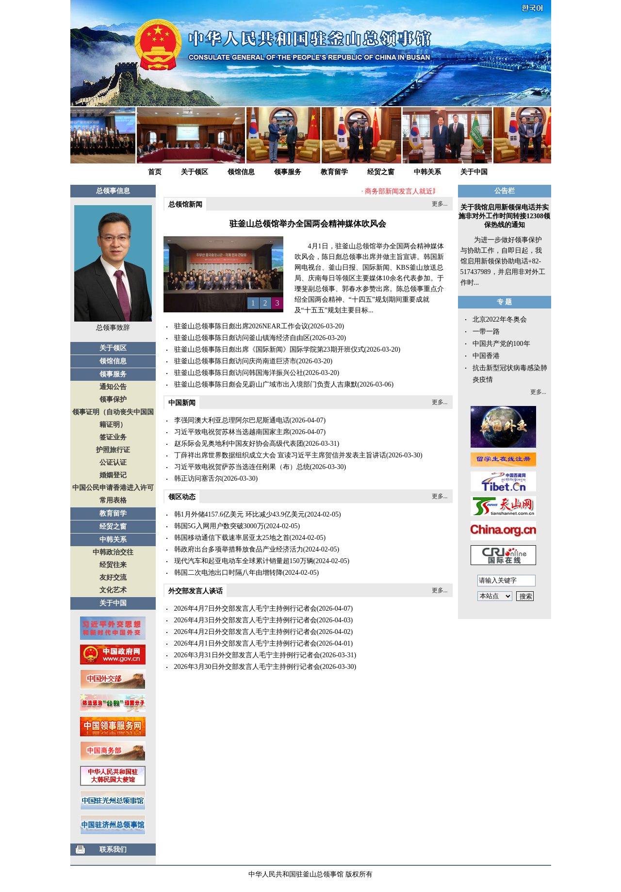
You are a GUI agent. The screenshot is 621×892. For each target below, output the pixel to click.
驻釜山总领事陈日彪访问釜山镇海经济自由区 (242, 337)
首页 (155, 172)
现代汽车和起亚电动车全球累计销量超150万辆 (243, 561)
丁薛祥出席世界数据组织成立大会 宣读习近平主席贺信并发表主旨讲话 (280, 455)
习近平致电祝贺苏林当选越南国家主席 (232, 432)
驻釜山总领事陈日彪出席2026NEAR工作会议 (241, 326)
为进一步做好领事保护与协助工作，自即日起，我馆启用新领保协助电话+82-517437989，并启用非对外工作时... (502, 261)
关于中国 (474, 172)
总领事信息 (113, 191)
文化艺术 (113, 590)
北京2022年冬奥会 (500, 319)
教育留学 (334, 172)
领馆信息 (241, 172)
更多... (440, 203)
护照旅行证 (113, 450)
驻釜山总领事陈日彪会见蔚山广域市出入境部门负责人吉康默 (266, 384)
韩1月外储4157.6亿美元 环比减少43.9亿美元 (239, 514)
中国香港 (486, 355)
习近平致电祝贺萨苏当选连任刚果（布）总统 (242, 466)
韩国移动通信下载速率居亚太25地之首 (232, 537)
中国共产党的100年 (501, 343)
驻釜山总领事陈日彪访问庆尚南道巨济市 (235, 361)
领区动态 (182, 497)
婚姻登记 (113, 475)
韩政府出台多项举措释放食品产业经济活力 (238, 549)
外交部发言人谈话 (195, 591)
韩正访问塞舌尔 (198, 478)
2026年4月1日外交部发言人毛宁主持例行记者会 (245, 643)
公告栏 (504, 191)
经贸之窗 (380, 172)
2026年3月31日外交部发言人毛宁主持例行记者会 (247, 655)
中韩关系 (427, 172)
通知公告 (113, 386)
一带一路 (486, 331)
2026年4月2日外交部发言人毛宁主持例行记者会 (245, 631)
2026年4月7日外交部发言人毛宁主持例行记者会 (245, 608)
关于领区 (194, 172)
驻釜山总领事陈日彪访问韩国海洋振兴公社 (238, 372)
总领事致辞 (113, 327)
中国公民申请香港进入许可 (113, 487)
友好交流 (113, 577)
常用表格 (113, 500)
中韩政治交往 (113, 552)
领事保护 (113, 399)
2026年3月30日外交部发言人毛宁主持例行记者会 (247, 666)
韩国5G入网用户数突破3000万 (219, 526)
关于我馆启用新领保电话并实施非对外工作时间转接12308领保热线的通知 (504, 216)
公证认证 (113, 462)
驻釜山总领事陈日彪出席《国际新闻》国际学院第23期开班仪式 (269, 349)
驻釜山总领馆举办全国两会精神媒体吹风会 (307, 223)
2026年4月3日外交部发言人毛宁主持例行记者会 (245, 620)
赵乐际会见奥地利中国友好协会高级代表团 (238, 443)
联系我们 (113, 849)
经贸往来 (113, 564)
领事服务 (287, 172)
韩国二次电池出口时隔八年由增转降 (228, 572)
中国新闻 (182, 402)
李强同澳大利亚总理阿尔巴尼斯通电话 (232, 420)
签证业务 (113, 437)
